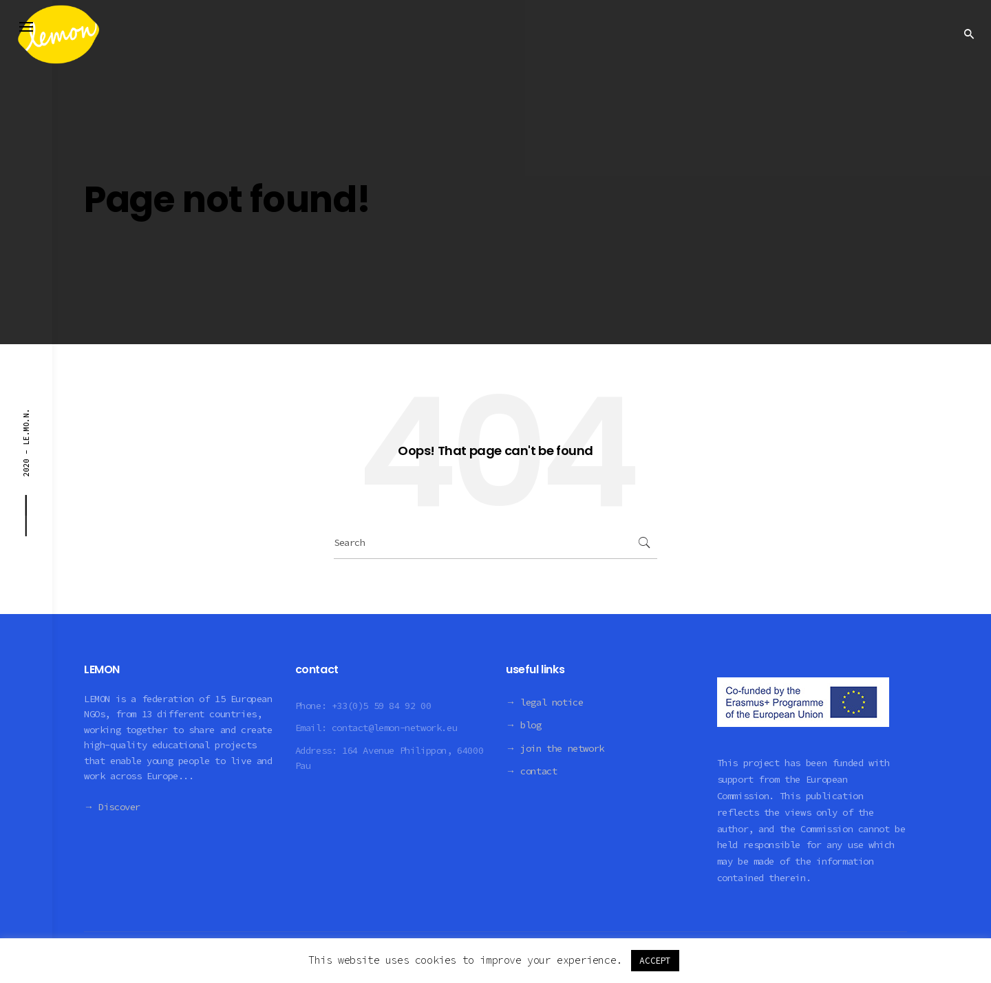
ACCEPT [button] (655, 960)
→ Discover (112, 807)
